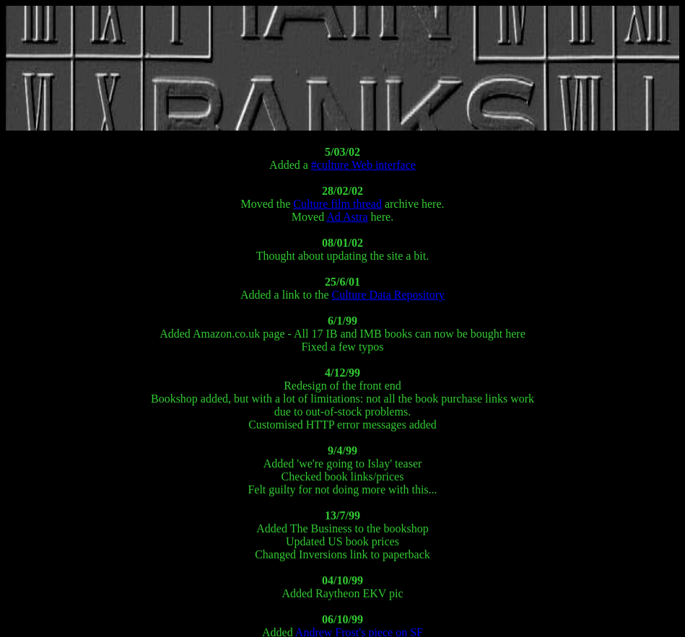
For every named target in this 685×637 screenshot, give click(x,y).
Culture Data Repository (388, 295)
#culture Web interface (363, 165)
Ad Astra (346, 217)
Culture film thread (337, 204)
